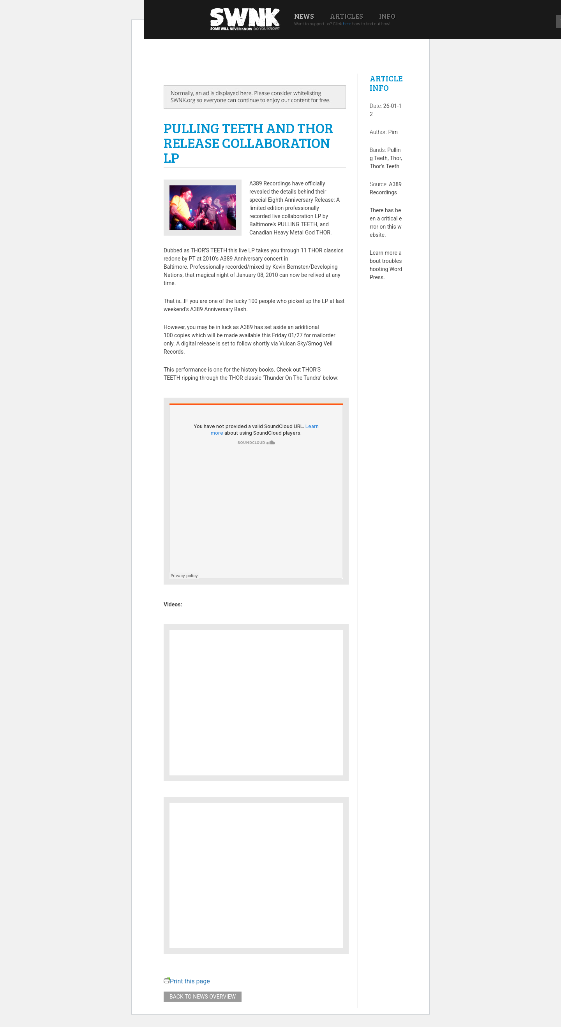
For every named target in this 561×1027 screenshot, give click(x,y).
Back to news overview (202, 997)
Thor (395, 158)
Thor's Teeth (384, 166)
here (347, 23)
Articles (346, 16)
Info (387, 16)
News (304, 16)
